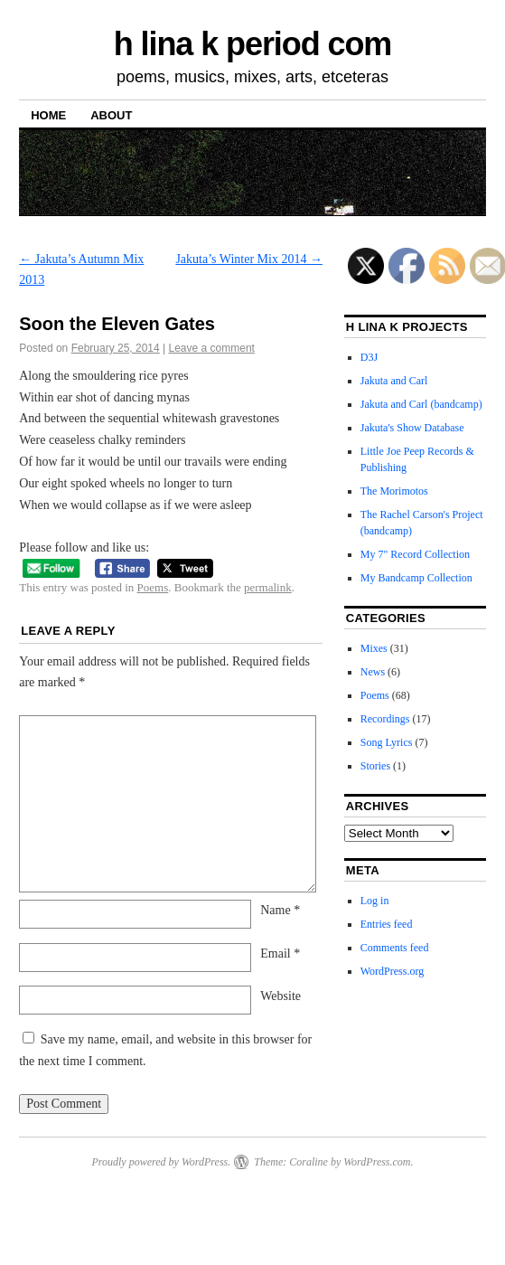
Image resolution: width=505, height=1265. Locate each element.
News (372, 672)
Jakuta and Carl (394, 380)
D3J (369, 357)
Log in (374, 900)
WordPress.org (392, 971)
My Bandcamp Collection (416, 577)
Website (280, 996)
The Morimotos (394, 491)
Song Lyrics (386, 742)
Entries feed (386, 924)
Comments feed (394, 947)
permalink (268, 587)
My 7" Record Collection (415, 554)
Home (48, 115)
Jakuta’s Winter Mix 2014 (249, 259)
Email (280, 953)
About (111, 115)
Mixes (374, 648)
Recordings (385, 719)
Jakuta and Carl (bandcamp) (421, 404)
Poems (153, 587)
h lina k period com (253, 43)
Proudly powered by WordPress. (160, 1162)
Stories (375, 766)
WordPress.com (376, 1162)
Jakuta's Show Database (412, 427)
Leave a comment (212, 348)
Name (280, 910)
